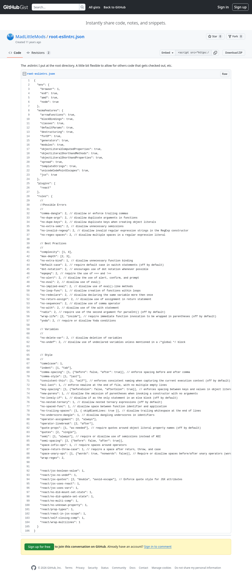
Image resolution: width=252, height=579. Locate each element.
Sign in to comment (158, 546)
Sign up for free (39, 547)
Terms (69, 568)
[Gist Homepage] (15, 7)
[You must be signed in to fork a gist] (235, 36)
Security (93, 568)
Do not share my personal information (198, 568)
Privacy (80, 568)
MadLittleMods (30, 36)
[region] (126, 305)
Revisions (38, 53)
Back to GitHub (115, 7)
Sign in (223, 7)
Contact (143, 568)
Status (105, 568)
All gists (94, 7)
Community (119, 568)
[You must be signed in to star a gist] (215, 36)
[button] (215, 53)
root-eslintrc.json (67, 36)
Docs (132, 568)
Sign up (240, 7)
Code (15, 53)
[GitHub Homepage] (33, 567)
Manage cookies (161, 568)
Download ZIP (233, 52)
